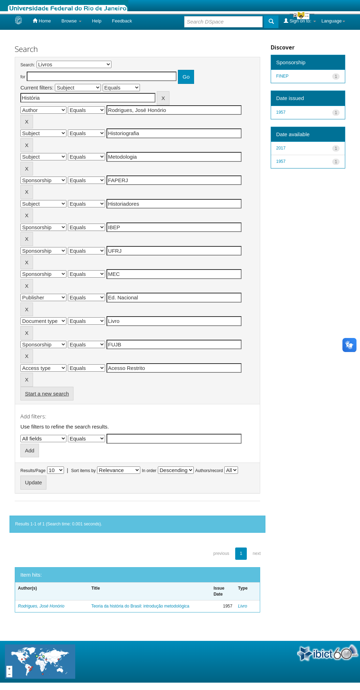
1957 (281, 112)
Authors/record (209, 470)
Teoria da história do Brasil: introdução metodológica (140, 606)
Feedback (122, 21)
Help (97, 21)
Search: (27, 64)
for (22, 76)
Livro (242, 606)
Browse (72, 21)
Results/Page (32, 470)
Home (42, 21)
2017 (281, 148)
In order (149, 470)
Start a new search (47, 394)
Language (333, 21)
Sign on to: (300, 21)
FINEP (282, 76)
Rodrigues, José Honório (41, 606)
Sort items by (83, 470)
